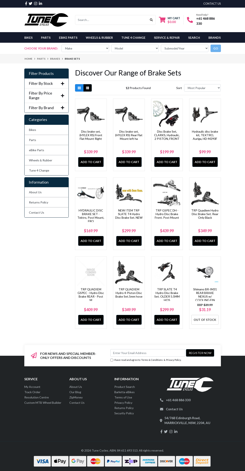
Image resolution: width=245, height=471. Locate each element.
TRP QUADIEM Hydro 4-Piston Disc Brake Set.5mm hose (128, 292)
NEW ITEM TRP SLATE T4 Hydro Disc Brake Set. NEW (128, 214)
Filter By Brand (46, 108)
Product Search (124, 387)
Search (194, 37)
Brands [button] (214, 37)
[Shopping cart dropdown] (169, 20)
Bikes (28, 37)
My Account (32, 387)
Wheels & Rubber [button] (99, 37)
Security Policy (124, 413)
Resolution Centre (36, 397)
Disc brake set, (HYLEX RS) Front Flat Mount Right (90, 135)
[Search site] (151, 20)
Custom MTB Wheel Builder (42, 402)
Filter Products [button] (41, 73)
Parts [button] (46, 37)
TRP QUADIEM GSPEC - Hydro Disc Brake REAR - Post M (91, 294)
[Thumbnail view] (79, 88)
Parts (32, 140)
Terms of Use (123, 397)
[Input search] (111, 20)
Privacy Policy (173, 359)
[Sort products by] (202, 88)
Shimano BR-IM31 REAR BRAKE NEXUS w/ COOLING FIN (205, 294)
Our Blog (75, 392)
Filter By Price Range (46, 95)
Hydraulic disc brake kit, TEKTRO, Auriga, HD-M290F (205, 135)
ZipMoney (76, 397)
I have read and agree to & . (145, 360)
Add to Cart (91, 162)
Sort (179, 88)
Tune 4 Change (39, 170)
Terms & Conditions (152, 359)
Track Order (32, 392)
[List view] (87, 88)
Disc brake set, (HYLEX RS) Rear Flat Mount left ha (128, 135)
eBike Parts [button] (68, 37)
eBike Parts (36, 150)
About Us (35, 192)
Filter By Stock (46, 83)
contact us (212, 3)
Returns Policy (38, 202)
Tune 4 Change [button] (133, 37)
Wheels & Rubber (40, 160)
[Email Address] (147, 353)
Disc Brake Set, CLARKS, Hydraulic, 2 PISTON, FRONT (167, 135)
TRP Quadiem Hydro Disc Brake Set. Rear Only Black (205, 214)
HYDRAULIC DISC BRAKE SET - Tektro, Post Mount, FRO (90, 216)
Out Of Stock (205, 319)
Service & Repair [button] (167, 37)
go (215, 48)
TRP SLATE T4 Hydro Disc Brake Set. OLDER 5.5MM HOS (167, 294)
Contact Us (36, 212)
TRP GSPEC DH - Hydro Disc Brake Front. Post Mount (167, 214)
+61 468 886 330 (178, 400)
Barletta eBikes (124, 392)
